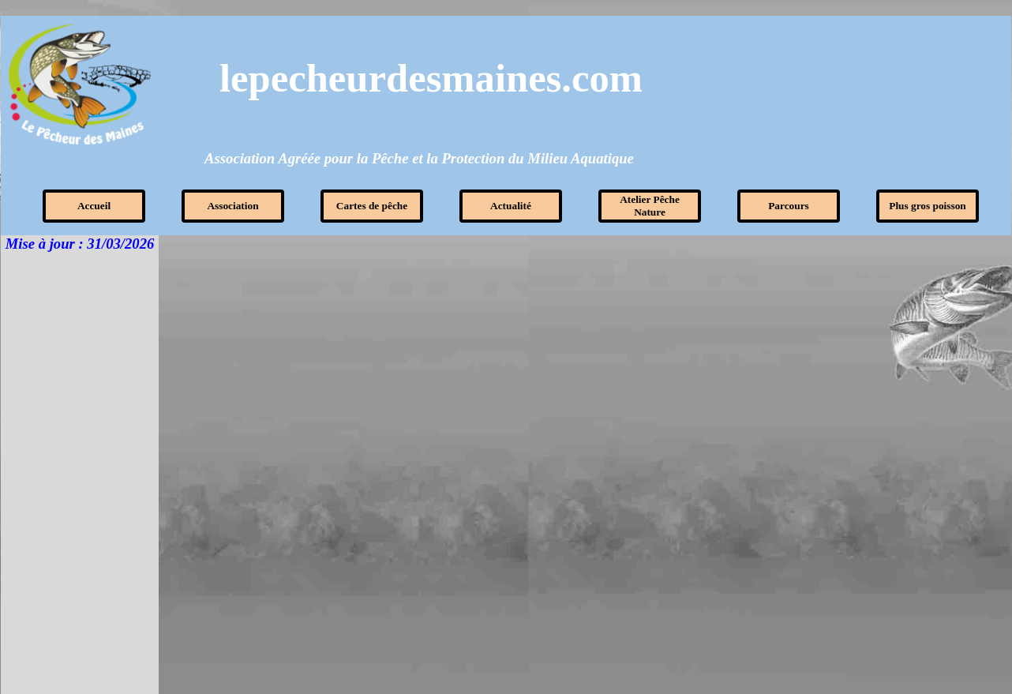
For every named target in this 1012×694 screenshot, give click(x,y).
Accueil (94, 206)
